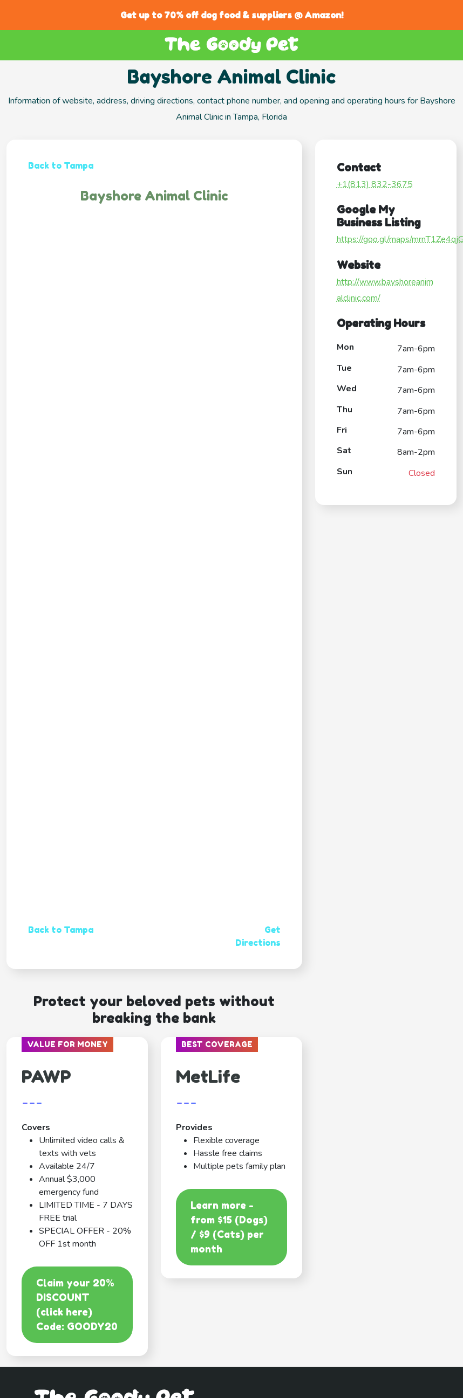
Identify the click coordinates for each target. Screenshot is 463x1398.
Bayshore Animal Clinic (154, 196)
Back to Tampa (60, 165)
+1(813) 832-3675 (375, 184)
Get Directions (258, 936)
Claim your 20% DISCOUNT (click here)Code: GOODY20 (77, 1304)
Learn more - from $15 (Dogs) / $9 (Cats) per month (229, 1227)
